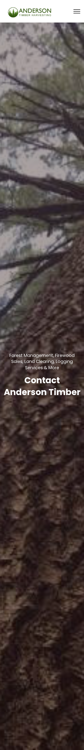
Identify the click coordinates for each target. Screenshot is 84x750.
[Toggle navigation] (76, 11)
